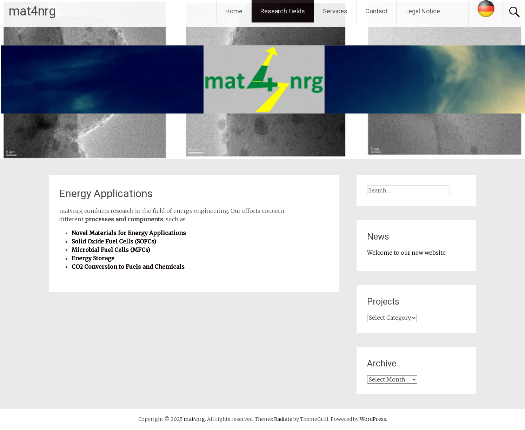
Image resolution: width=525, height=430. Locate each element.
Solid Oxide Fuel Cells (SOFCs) (114, 241)
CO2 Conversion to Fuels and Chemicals (128, 266)
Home (233, 11)
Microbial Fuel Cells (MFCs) (111, 249)
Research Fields (282, 11)
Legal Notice (422, 11)
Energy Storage (93, 258)
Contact (376, 11)
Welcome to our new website (406, 252)
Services (335, 11)
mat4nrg (32, 11)
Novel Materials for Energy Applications (129, 232)
